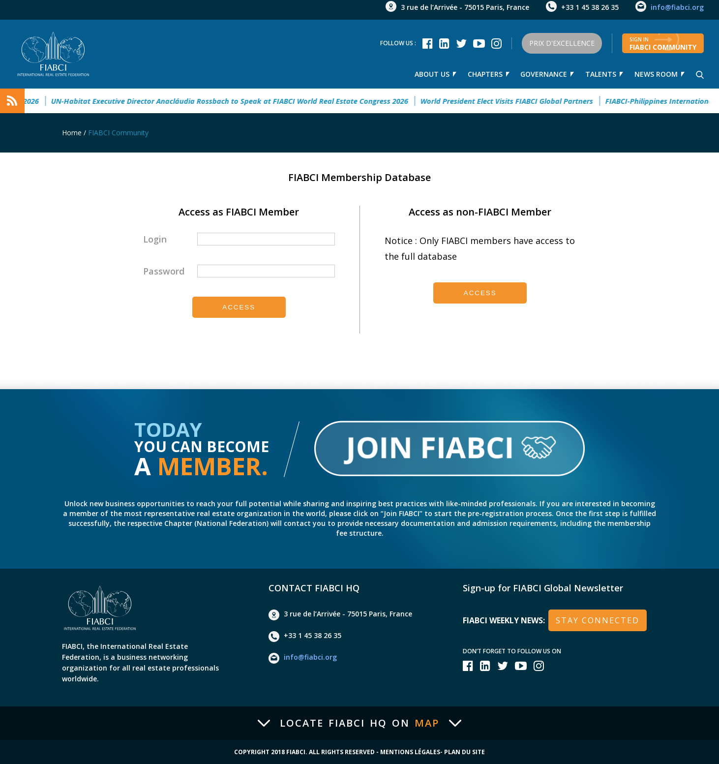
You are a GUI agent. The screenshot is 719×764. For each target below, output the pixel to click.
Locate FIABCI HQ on (359, 723)
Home (72, 132)
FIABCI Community (118, 132)
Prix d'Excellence (562, 43)
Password (163, 271)
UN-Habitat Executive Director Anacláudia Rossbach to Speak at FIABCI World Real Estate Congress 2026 (242, 101)
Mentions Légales (410, 752)
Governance (543, 74)
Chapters (484, 74)
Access (238, 307)
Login (155, 239)
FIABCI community (662, 44)
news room (656, 74)
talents (600, 74)
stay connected (597, 620)
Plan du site (464, 752)
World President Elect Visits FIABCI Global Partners (519, 101)
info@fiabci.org (677, 7)
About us (431, 74)
